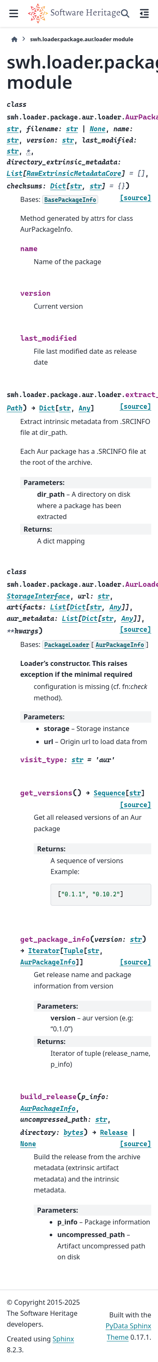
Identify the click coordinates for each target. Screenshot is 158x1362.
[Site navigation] (14, 13)
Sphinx (63, 1338)
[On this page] (144, 13)
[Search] (125, 13)
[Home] (14, 39)
